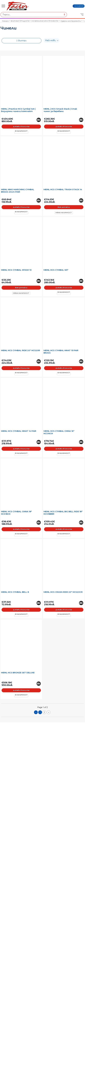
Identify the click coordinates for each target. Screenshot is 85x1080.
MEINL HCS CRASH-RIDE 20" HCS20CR (63, 592)
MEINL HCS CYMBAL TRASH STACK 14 (63, 189)
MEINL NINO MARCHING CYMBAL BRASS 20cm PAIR (17, 190)
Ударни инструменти (70, 21)
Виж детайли (64, 207)
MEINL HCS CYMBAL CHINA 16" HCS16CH (59, 432)
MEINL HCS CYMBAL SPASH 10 (16, 270)
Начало (5, 21)
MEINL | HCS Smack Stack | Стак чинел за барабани (60, 110)
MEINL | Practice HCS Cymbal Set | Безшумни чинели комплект (18, 110)
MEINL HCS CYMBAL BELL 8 (15, 592)
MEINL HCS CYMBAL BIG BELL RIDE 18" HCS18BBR (63, 512)
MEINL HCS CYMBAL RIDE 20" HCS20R (20, 350)
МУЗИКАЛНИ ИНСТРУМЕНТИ (45, 21)
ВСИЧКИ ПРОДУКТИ (20, 21)
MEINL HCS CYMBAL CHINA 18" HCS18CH (16, 512)
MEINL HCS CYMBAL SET (56, 270)
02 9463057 (79, 6)
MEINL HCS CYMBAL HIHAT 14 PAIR (18, 431)
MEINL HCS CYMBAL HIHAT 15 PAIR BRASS (61, 351)
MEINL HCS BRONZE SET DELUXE (18, 672)
